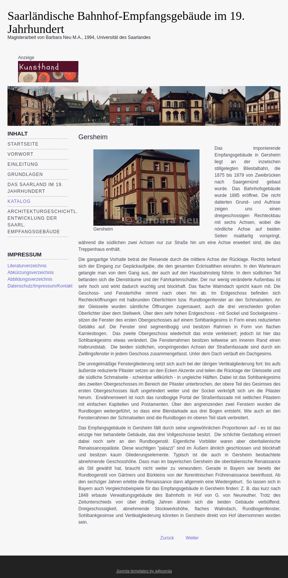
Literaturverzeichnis (27, 265)
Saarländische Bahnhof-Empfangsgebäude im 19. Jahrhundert (126, 22)
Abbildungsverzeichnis (30, 279)
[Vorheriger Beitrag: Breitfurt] (163, 537)
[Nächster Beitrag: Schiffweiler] (195, 537)
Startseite (23, 144)
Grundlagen (25, 174)
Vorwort (20, 154)
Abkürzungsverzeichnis (31, 272)
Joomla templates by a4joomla (144, 571)
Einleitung (23, 164)
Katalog (19, 201)
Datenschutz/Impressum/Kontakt (38, 286)
